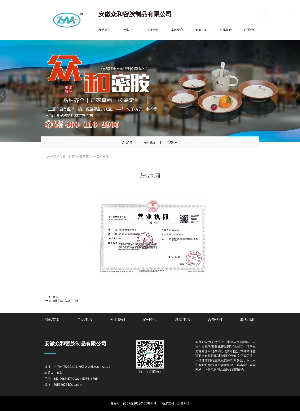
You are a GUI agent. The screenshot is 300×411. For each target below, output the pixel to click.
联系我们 (250, 30)
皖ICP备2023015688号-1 (139, 403)
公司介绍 (127, 142)
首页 (72, 156)
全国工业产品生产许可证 (65, 300)
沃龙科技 (183, 403)
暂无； (56, 296)
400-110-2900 (241, 16)
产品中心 (129, 30)
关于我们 (153, 30)
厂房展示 (172, 142)
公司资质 (149, 142)
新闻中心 (201, 30)
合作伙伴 (226, 30)
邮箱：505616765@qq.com (63, 385)
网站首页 (104, 30)
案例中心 (177, 30)
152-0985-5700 (242, 11)
